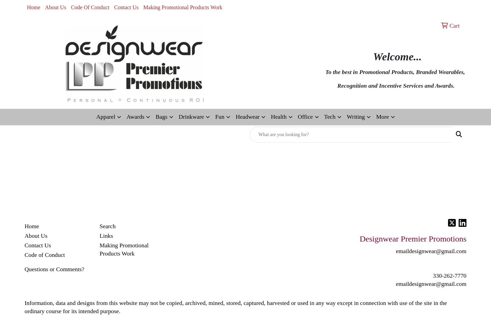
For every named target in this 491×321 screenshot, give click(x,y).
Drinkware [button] (191, 117)
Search (108, 226)
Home (33, 7)
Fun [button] (219, 117)
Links (106, 236)
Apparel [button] (105, 117)
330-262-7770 (449, 276)
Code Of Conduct (90, 7)
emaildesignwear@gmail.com (431, 284)
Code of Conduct (45, 255)
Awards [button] (135, 117)
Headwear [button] (247, 117)
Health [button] (278, 117)
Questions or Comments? (54, 269)
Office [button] (305, 117)
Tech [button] (330, 117)
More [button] (382, 117)
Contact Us (126, 7)
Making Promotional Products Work (182, 7)
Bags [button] (161, 117)
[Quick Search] (351, 135)
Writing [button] (356, 117)
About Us (55, 7)
